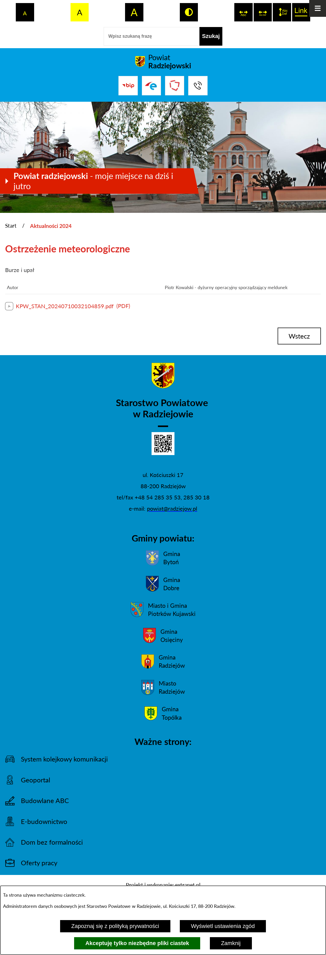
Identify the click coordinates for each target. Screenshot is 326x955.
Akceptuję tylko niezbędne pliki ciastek (137, 943)
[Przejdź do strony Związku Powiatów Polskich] (174, 85)
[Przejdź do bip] (128, 85)
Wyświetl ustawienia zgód (223, 926)
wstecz (299, 336)
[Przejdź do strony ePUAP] (151, 85)
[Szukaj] (210, 36)
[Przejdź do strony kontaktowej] (197, 85)
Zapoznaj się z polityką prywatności (115, 926)
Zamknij (231, 943)
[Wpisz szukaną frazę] (151, 36)
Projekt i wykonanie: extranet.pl (163, 885)
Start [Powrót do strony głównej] (11, 226)
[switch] (243, 12)
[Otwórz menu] (317, 8)
